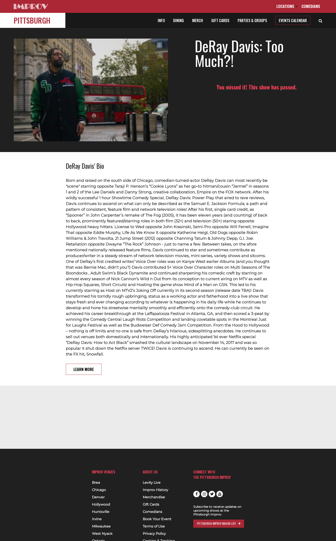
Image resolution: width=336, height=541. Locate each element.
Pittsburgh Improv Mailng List (216, 523)
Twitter (212, 494)
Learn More (84, 369)
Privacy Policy (154, 533)
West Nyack (102, 533)
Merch (197, 20)
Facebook (196, 494)
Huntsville (100, 512)
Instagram (204, 494)
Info (161, 20)
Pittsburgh (32, 20)
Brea (96, 482)
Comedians (311, 6)
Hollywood (101, 504)
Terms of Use (154, 526)
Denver (98, 497)
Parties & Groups (252, 20)
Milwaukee (101, 526)
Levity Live (151, 482)
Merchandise (154, 497)
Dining (178, 20)
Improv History (155, 490)
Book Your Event (157, 519)
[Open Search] (320, 20)
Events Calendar (293, 20)
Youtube (219, 494)
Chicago (99, 490)
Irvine (97, 519)
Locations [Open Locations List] (287, 6)
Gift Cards (220, 20)
